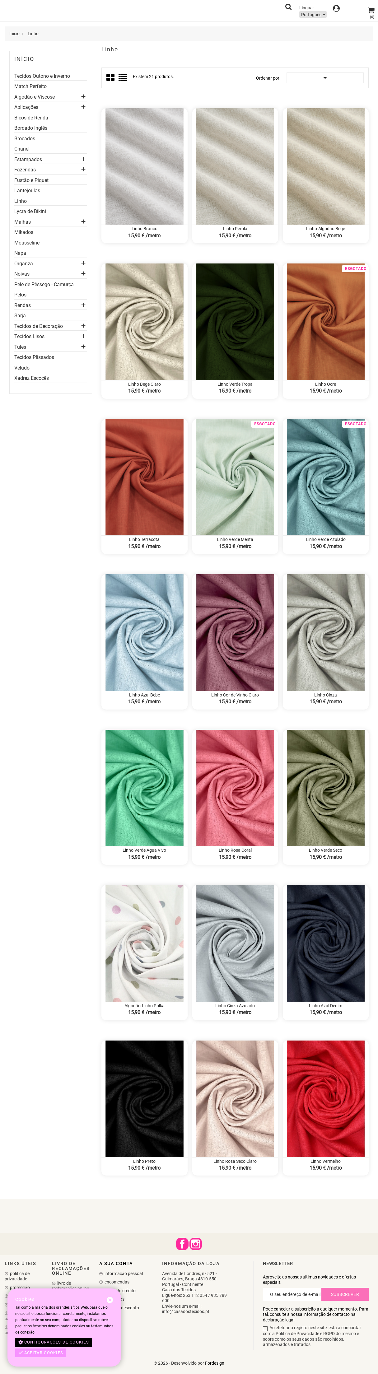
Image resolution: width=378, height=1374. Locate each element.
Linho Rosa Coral (235, 850)
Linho (20, 201)
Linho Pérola (235, 228)
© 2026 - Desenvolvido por (179, 1363)
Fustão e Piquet (31, 180)
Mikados (23, 232)
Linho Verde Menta (235, 539)
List (123, 79)
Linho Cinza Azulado (235, 1005)
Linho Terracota (144, 539)
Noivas (22, 274)
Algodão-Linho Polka (144, 1005)
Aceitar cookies (40, 1352)
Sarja (20, 316)
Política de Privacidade (17, 1276)
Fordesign (214, 1363)
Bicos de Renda (31, 118)
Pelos (20, 295)
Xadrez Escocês (31, 378)
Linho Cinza (325, 694)
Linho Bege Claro (144, 384)
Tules (20, 347)
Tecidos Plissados (34, 357)
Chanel (22, 149)
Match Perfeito (30, 86)
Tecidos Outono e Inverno (42, 76)
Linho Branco (144, 228)
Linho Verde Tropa (235, 384)
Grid (110, 78)
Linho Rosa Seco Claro (235, 1161)
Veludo (22, 368)
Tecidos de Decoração (38, 326)
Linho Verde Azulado (326, 539)
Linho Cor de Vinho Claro (235, 694)
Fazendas (25, 170)
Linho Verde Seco (325, 850)
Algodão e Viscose (34, 97)
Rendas (22, 305)
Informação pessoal (123, 1273)
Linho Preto (144, 1161)
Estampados (28, 159)
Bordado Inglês (30, 128)
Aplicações (26, 107)
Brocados (24, 139)
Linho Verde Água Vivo (144, 850)
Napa (20, 253)
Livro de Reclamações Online (70, 1286)
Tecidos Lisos (29, 336)
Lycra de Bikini (30, 211)
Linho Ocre (325, 384)
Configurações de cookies (53, 1342)
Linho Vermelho (325, 1161)
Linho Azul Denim (325, 1005)
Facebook (182, 1244)
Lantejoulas (27, 190)
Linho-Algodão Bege (325, 228)
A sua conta (116, 1263)
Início (24, 59)
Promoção (19, 1287)
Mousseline (27, 243)
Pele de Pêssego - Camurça (44, 284)
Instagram (195, 1244)
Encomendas (116, 1281)
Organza (23, 264)
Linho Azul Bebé (144, 694)
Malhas (22, 222)
